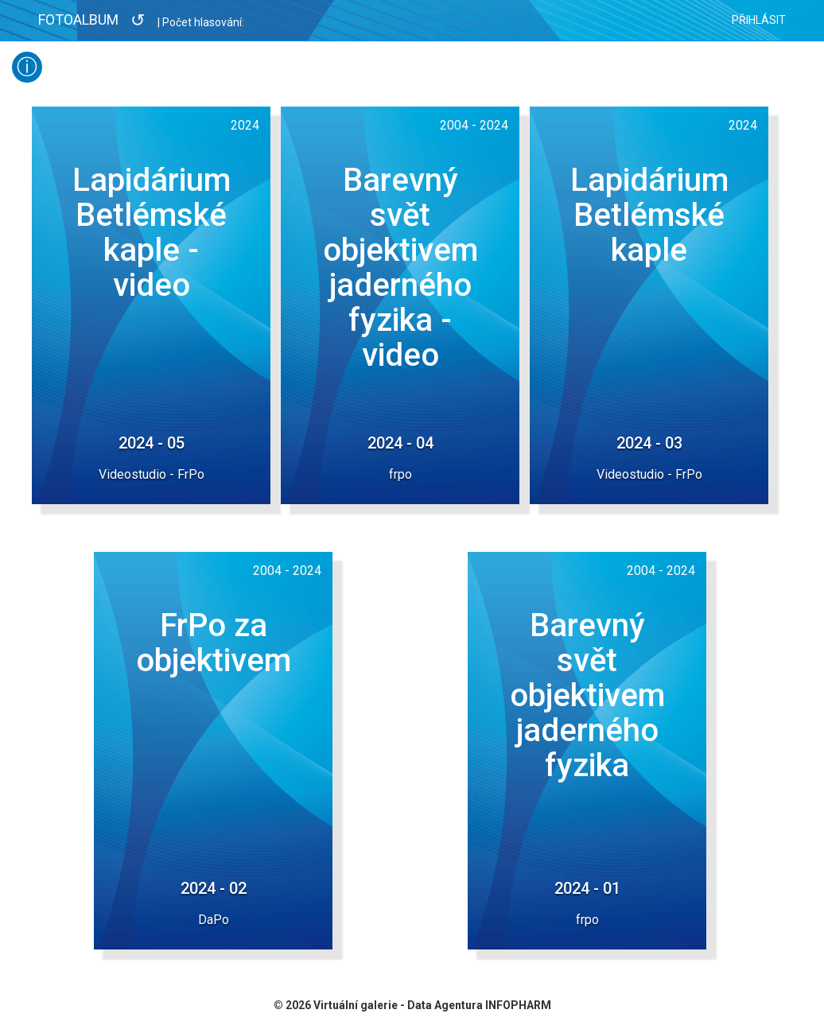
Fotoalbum (78, 19)
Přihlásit (759, 20)
